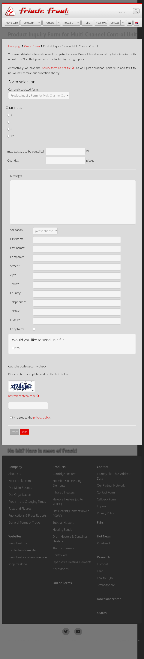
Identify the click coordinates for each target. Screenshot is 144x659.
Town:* (14, 284)
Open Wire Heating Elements (72, 562)
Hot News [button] (101, 22)
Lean (100, 571)
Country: (15, 293)
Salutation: (16, 230)
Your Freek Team (19, 481)
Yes (17, 348)
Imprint (122, 12)
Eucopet (102, 564)
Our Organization (19, 495)
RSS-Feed (103, 543)
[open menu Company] (39, 23)
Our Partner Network (111, 485)
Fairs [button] (87, 22)
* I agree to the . (32, 417)
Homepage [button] (12, 22)
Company (15, 467)
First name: (17, 239)
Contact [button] (114, 22)
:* (18, 302)
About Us (14, 474)
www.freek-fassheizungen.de (27, 557)
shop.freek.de (17, 564)
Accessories (60, 569)
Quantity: (13, 160)
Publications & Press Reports (27, 515)
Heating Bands (62, 530)
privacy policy (41, 417)
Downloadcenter (109, 599)
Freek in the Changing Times (27, 502)
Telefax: (15, 311)
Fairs (100, 522)
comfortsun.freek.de (22, 550)
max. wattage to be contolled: (25, 151)
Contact (102, 467)
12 (12, 136)
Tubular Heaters (63, 523)
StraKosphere (106, 585)
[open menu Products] (58, 23)
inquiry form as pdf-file (56, 68)
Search (102, 613)
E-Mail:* (15, 320)
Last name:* (18, 248)
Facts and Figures (19, 508)
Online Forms (32, 46)
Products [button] (49, 22)
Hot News (104, 536)
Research (103, 557)
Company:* (17, 257)
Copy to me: (17, 329)
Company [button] (28, 22)
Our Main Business (20, 488)
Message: (16, 176)
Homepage (14, 46)
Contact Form (106, 492)
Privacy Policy (106, 513)
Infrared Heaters (64, 492)
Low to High (105, 578)
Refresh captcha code (23, 396)
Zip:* (13, 275)
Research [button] (69, 22)
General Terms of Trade (24, 522)
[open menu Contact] (122, 23)
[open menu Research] (78, 23)
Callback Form (106, 499)
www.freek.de (17, 543)
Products (59, 467)
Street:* (15, 266)
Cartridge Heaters (64, 474)
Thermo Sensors (63, 548)
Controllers (60, 555)
